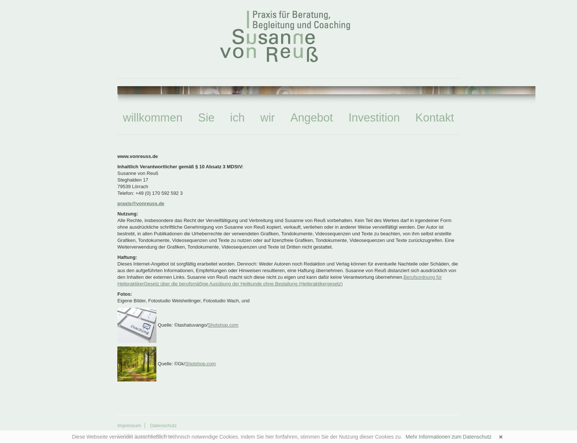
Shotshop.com (223, 325)
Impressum (129, 425)
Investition (374, 117)
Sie (206, 117)
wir (267, 117)
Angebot (311, 117)
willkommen (153, 117)
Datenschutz (163, 425)
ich (237, 117)
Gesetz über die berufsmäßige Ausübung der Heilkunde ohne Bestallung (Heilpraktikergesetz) (243, 283)
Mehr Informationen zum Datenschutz (448, 437)
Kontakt (434, 117)
